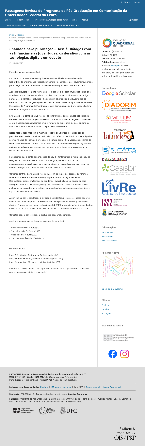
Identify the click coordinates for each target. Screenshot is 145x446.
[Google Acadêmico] (111, 387)
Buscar (133, 19)
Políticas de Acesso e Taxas (70, 25)
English (105, 305)
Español (105, 309)
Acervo (85, 19)
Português (106, 313)
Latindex (67, 387)
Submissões (23, 19)
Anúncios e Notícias (16, 25)
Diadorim (44, 387)
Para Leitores (107, 232)
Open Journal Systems (112, 289)
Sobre (8, 19)
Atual (74, 19)
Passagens (115, 65)
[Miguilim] (56, 387)
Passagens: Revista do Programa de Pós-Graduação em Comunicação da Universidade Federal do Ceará (66, 12)
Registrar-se (126, 2)
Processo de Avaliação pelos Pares (51, 19)
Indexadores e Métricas (41, 25)
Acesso (137, 2)
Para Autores (107, 236)
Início (11, 35)
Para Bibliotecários (109, 240)
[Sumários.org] (93, 387)
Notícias (20, 35)
